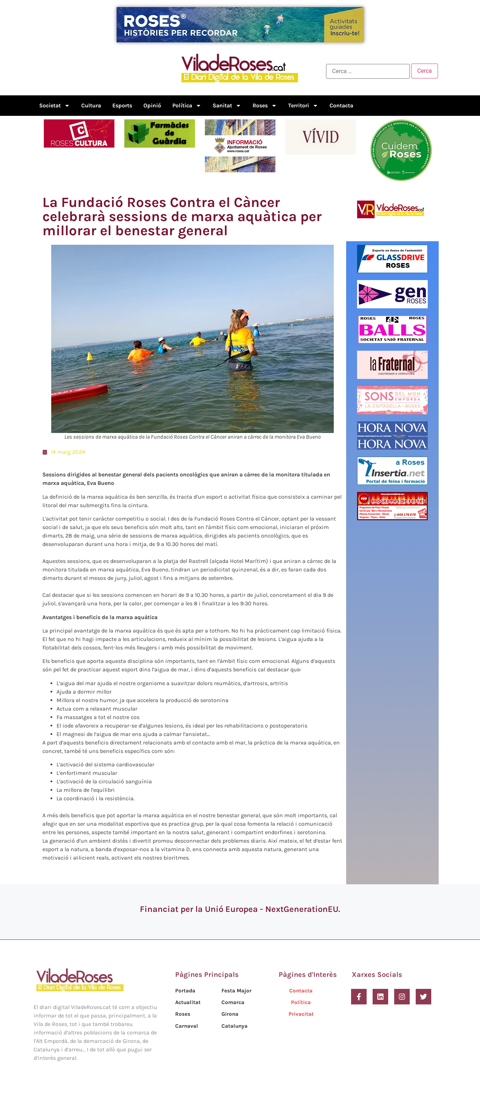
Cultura (91, 105)
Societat (54, 105)
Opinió (152, 105)
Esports (122, 105)
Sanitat (227, 105)
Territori (303, 105)
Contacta (341, 105)
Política (186, 105)
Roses (265, 105)
